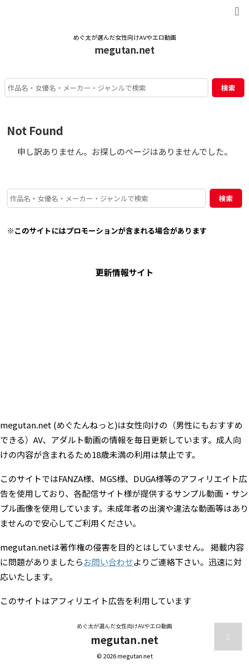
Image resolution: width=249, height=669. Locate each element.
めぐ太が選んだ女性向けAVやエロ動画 (124, 626)
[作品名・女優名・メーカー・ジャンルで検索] (106, 87)
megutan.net (124, 49)
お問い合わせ (108, 562)
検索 (228, 88)
